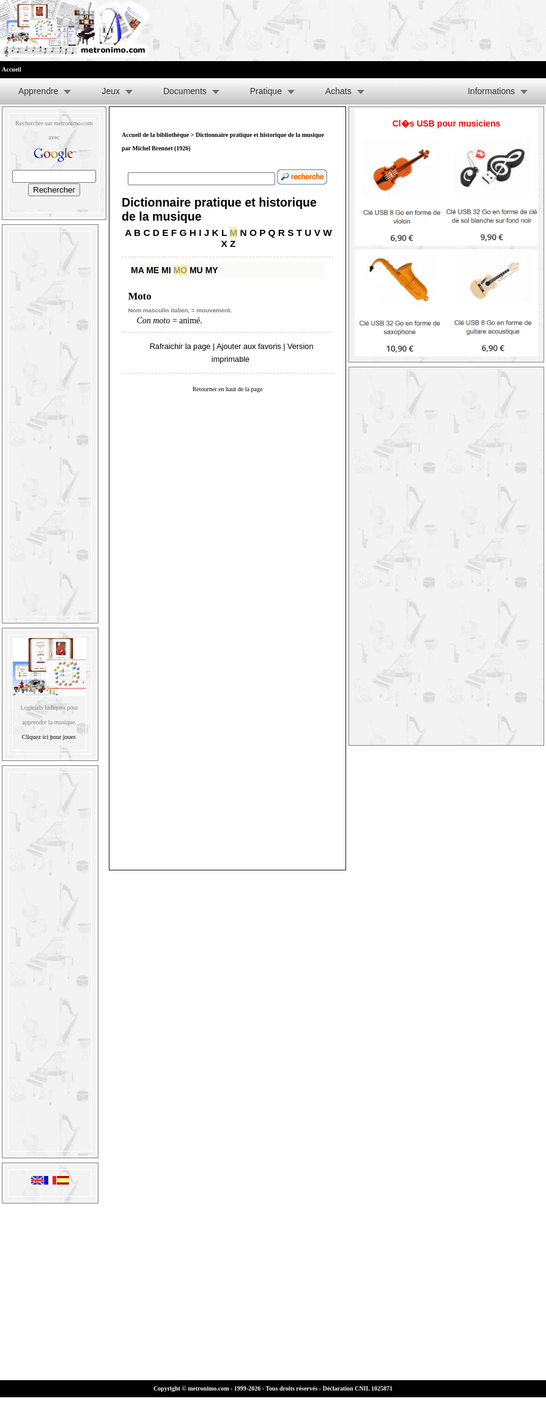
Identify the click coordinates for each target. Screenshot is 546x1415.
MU (196, 270)
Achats (338, 91)
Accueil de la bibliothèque (155, 134)
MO (181, 270)
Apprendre (38, 91)
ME (152, 270)
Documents (185, 91)
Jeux (110, 91)
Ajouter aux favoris (248, 346)
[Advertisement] (50, 421)
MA (137, 270)
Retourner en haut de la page (228, 389)
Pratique (266, 91)
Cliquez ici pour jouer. (49, 736)
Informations (491, 91)
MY (211, 270)
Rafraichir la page (180, 346)
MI (166, 270)
